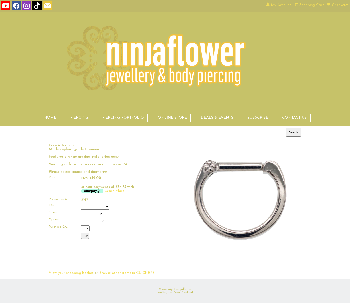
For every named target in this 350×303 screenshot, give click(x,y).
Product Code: (58, 199)
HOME (50, 118)
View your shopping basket (71, 273)
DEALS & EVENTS (217, 118)
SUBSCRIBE (257, 118)
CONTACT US (294, 118)
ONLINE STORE (172, 118)
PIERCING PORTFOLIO (123, 118)
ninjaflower (184, 289)
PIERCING (79, 118)
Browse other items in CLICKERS (127, 273)
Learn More (114, 191)
